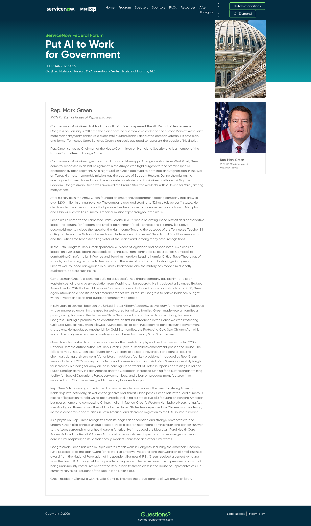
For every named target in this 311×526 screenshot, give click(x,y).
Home (110, 7)
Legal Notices (236, 513)
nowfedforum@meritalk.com (155, 519)
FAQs (173, 7)
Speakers (141, 7)
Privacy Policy (256, 513)
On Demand (243, 13)
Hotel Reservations (247, 6)
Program (124, 7)
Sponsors (158, 7)
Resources (188, 7)
